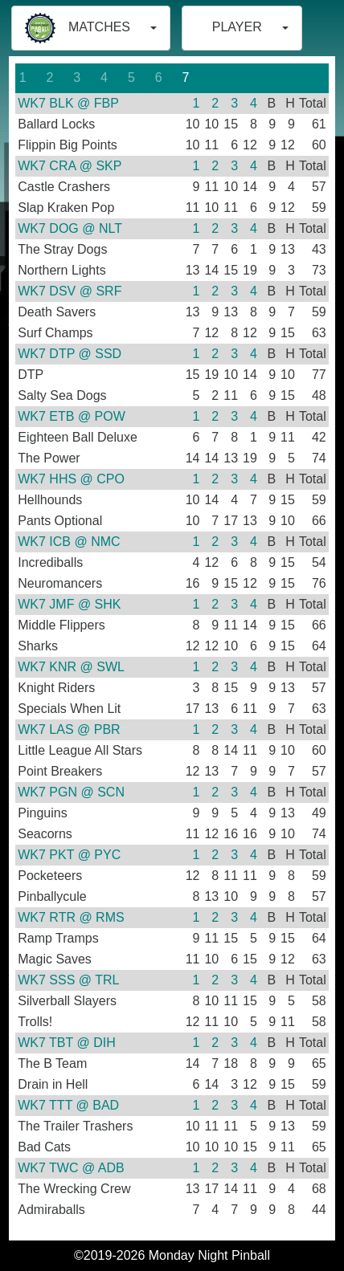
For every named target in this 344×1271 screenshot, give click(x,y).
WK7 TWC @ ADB (71, 1168)
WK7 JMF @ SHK (69, 604)
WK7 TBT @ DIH (66, 1042)
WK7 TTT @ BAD (68, 1105)
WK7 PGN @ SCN (71, 792)
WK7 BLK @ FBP (68, 103)
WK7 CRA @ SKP (69, 166)
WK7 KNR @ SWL (71, 667)
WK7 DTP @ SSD (69, 354)
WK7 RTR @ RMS (71, 917)
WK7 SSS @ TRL (68, 980)
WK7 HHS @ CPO (71, 479)
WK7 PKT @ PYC (69, 855)
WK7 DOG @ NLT (70, 228)
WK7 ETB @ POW (71, 416)
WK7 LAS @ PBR (69, 729)
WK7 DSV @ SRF (69, 291)
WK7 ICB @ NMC (69, 541)
